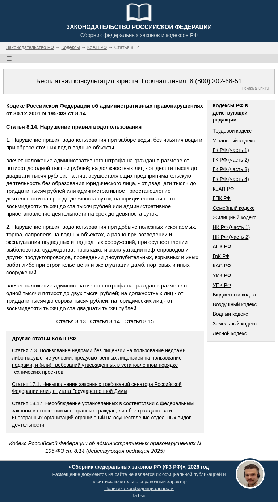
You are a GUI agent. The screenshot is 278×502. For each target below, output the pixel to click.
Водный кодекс (230, 314)
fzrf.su (138, 495)
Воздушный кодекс (234, 304)
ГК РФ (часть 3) (230, 169)
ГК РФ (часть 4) (230, 179)
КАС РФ (221, 266)
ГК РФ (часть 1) (230, 150)
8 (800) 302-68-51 (216, 81)
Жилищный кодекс (234, 217)
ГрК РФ (220, 256)
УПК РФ (221, 285)
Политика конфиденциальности (139, 488)
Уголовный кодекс (233, 141)
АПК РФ (221, 246)
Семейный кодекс (233, 208)
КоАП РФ (223, 189)
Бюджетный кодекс (234, 295)
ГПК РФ (221, 198)
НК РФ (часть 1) (231, 227)
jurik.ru (263, 88)
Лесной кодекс (229, 333)
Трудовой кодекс (232, 131)
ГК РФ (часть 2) (230, 160)
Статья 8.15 (139, 321)
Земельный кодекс (234, 324)
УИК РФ (221, 275)
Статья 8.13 (71, 321)
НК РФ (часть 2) (231, 237)
